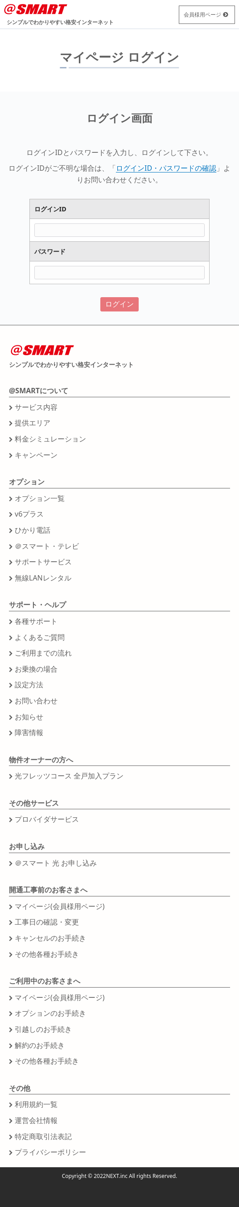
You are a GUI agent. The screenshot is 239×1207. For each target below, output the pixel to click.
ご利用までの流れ (43, 653)
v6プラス (29, 514)
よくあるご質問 (40, 637)
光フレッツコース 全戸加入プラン (69, 776)
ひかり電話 (32, 530)
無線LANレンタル (43, 578)
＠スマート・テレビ (47, 546)
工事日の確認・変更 (47, 922)
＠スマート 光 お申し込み (56, 863)
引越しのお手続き (43, 1029)
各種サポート (36, 621)
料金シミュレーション (50, 439)
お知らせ (29, 717)
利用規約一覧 (36, 1104)
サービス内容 (36, 407)
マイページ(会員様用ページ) (60, 906)
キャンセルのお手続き (50, 938)
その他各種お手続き (47, 954)
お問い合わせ (36, 701)
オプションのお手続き (50, 1013)
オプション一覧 (40, 498)
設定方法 (29, 685)
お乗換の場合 (36, 669)
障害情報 (29, 732)
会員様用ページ (202, 14)
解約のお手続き (40, 1045)
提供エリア (32, 423)
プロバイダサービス (47, 819)
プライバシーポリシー (50, 1152)
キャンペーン (36, 455)
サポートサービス (43, 562)
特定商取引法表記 (43, 1136)
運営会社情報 (36, 1120)
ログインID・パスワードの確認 (166, 168)
